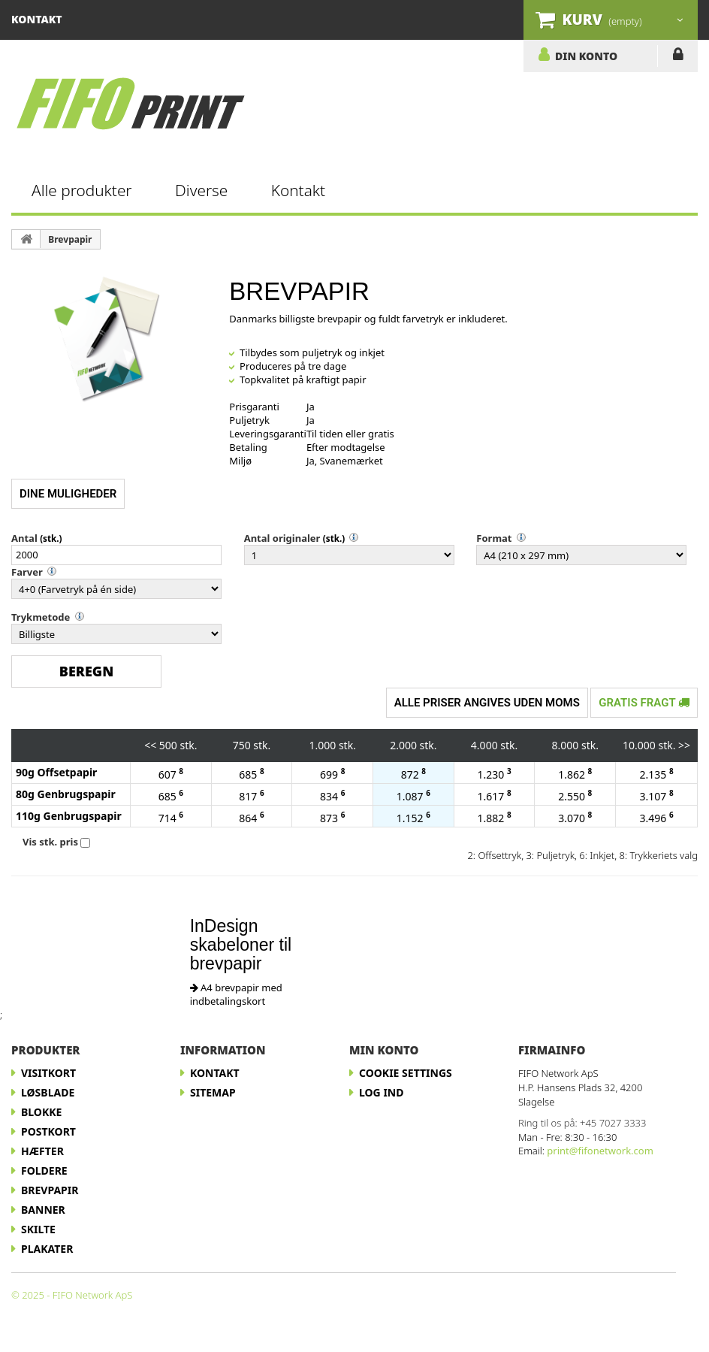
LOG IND (678, 57)
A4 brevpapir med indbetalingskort (236, 994)
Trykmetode (40, 617)
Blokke (41, 1112)
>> (684, 745)
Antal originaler (282, 538)
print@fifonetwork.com (600, 1150)
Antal (24, 538)
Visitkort (48, 1073)
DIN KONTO (586, 55)
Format (493, 538)
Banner (43, 1209)
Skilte (38, 1229)
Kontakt (298, 190)
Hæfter (42, 1151)
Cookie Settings (405, 1073)
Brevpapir (70, 239)
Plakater (47, 1249)
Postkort (48, 1131)
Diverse (201, 190)
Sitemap (213, 1092)
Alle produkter (82, 190)
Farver (27, 572)
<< (150, 745)
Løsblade (47, 1092)
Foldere (44, 1170)
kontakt (36, 19)
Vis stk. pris (50, 841)
